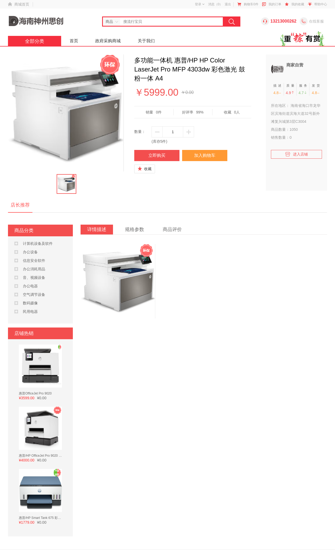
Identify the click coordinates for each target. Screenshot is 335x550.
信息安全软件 (34, 260)
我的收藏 (297, 4)
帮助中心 (320, 4)
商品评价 (172, 229)
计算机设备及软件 (38, 243)
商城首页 (21, 4)
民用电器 (30, 311)
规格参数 (134, 229)
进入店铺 (296, 153)
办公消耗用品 (34, 269)
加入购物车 (204, 155)
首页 (74, 41)
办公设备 (30, 252)
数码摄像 (30, 303)
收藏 (145, 168)
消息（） (215, 4)
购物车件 (251, 4)
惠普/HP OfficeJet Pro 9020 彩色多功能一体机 (51, 455)
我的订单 (275, 4)
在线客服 (316, 21)
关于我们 (146, 41)
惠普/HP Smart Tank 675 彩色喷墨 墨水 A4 (49, 518)
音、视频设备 (34, 277)
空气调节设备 (34, 294)
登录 (199, 4)
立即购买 (156, 155)
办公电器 (30, 286)
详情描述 (96, 229)
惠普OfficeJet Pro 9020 (35, 393)
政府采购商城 (108, 41)
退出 (228, 4)
